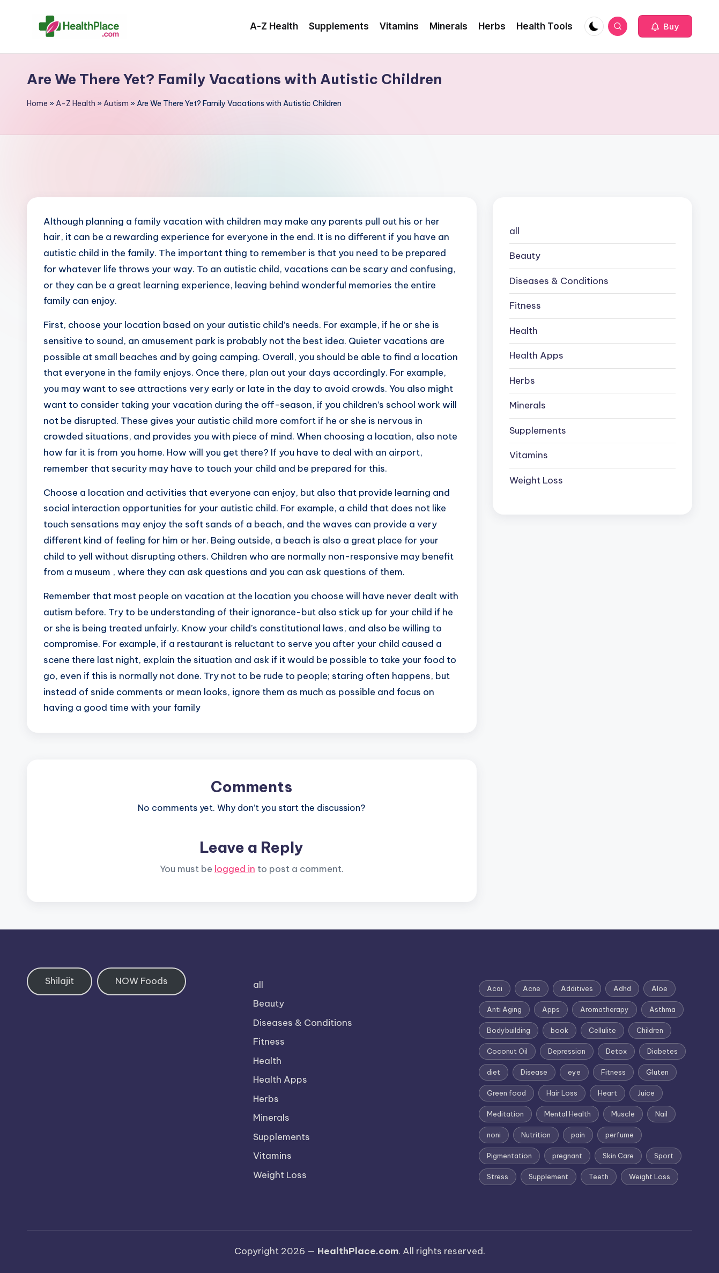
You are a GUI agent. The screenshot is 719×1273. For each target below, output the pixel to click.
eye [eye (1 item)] (574, 1072)
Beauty (524, 256)
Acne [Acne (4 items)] (531, 988)
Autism (116, 103)
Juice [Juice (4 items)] (646, 1093)
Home (37, 103)
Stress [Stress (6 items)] (497, 1176)
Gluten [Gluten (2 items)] (657, 1072)
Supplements (537, 430)
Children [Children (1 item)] (649, 1030)
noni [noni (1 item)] (494, 1134)
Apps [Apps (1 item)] (551, 1009)
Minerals (527, 405)
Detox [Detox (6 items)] (616, 1051)
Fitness (525, 305)
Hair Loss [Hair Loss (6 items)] (561, 1093)
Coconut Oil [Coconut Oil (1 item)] (507, 1051)
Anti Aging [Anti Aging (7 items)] (504, 1009)
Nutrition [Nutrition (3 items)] (536, 1134)
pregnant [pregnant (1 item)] (567, 1155)
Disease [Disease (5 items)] (534, 1072)
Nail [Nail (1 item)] (661, 1114)
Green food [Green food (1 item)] (506, 1093)
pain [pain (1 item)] (578, 1134)
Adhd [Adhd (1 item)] (622, 988)
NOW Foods (141, 981)
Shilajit (59, 981)
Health (523, 331)
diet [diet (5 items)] (493, 1072)
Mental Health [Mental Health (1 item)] (567, 1114)
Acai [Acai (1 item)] (494, 988)
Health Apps (536, 355)
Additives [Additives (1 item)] (577, 988)
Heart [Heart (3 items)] (607, 1093)
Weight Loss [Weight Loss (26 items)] (649, 1176)
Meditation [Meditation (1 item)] (505, 1114)
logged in (234, 869)
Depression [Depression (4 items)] (566, 1051)
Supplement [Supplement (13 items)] (548, 1176)
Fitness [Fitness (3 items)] (613, 1072)
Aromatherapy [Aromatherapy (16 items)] (604, 1009)
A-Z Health (75, 103)
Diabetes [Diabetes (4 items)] (662, 1051)
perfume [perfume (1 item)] (619, 1134)
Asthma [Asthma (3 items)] (662, 1009)
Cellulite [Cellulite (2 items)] (602, 1030)
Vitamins (528, 455)
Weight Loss (536, 480)
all (514, 231)
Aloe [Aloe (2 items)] (659, 988)
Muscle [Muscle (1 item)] (623, 1114)
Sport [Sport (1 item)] (663, 1155)
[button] (665, 26)
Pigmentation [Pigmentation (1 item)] (509, 1155)
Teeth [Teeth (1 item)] (599, 1176)
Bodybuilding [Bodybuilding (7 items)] (508, 1030)
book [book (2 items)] (559, 1030)
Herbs (522, 380)
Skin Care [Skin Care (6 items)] (618, 1155)
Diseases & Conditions (559, 281)
